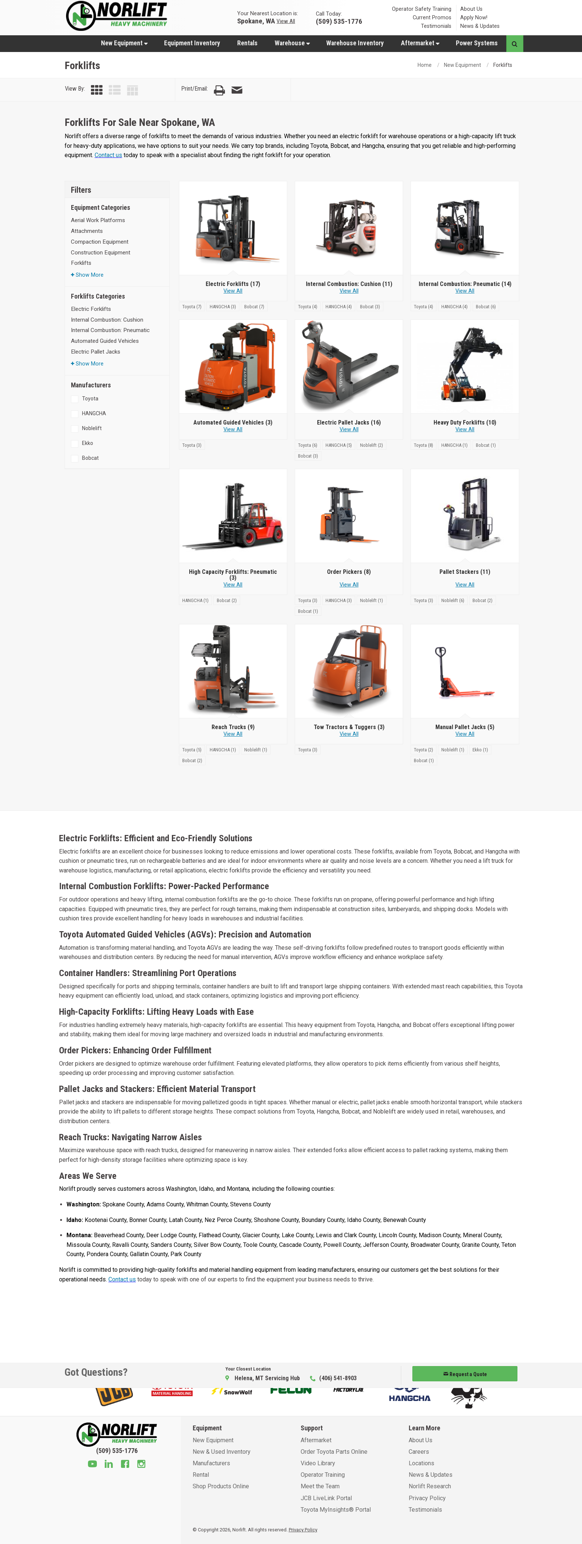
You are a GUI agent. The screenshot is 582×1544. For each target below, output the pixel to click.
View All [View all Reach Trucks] (232, 734)
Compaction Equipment (99, 241)
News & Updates (480, 26)
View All (286, 20)
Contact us (108, 155)
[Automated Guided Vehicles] (233, 367)
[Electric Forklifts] (233, 228)
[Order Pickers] (349, 516)
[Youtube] (92, 1465)
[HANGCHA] (223, 306)
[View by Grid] (97, 90)
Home (425, 65)
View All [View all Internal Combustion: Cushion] (349, 291)
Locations (421, 1463)
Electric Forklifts (91, 309)
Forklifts (81, 263)
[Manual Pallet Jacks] (465, 671)
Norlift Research (430, 1486)
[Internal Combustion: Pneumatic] (465, 228)
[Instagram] (141, 1465)
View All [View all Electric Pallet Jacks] (349, 429)
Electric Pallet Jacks (95, 351)
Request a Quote (465, 1374)
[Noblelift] (371, 444)
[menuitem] (124, 43)
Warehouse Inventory (355, 43)
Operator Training (323, 1474)
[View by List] (115, 90)
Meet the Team (320, 1486)
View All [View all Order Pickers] (349, 585)
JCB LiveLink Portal (326, 1498)
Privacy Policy (427, 1498)
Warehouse (292, 43)
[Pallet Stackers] (465, 516)
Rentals (247, 43)
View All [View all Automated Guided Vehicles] (232, 429)
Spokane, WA (256, 20)
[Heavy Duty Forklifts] (465, 367)
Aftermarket (420, 43)
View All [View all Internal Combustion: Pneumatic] (464, 291)
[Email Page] (237, 90)
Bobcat (90, 458)
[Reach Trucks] (233, 671)
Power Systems (477, 43)
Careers (419, 1451)
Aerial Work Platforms (98, 220)
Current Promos (432, 17)
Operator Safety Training (421, 9)
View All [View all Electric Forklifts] (232, 291)
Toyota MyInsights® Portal (336, 1509)
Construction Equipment (100, 252)
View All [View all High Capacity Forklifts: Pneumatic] (232, 585)
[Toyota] (192, 306)
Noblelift (92, 428)
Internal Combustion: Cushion (107, 319)
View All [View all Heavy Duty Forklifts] (464, 429)
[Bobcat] (254, 306)
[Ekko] (480, 749)
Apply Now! (473, 17)
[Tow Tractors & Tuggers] (349, 671)
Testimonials (436, 26)
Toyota (90, 399)
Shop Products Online (221, 1486)
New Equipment (124, 43)
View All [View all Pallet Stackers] (464, 585)
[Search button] (514, 43)
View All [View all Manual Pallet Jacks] (464, 734)
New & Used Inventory (222, 1451)
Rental (201, 1474)
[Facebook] (125, 1465)
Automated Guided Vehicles (105, 341)
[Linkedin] (108, 1465)
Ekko (87, 443)
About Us (471, 9)
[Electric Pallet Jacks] (349, 367)
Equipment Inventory (192, 43)
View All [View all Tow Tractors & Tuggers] (349, 734)
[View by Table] (132, 90)
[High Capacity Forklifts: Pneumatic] (233, 516)
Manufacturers (211, 1463)
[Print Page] (219, 90)
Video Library (318, 1463)
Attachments (87, 231)
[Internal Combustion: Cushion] (349, 228)
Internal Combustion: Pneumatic (110, 330)
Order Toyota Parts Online (334, 1451)
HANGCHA (94, 413)
